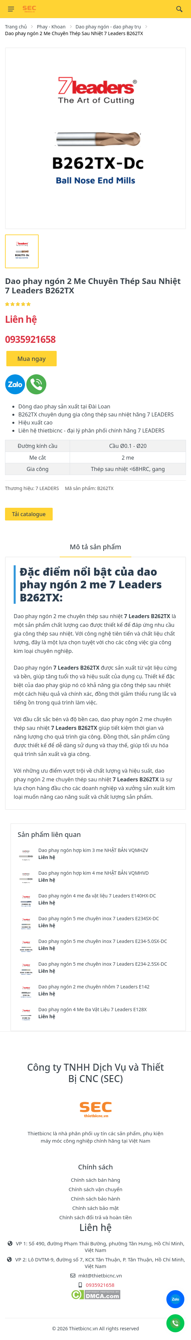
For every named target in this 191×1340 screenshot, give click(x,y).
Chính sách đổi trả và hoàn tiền (95, 1217)
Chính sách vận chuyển (95, 1189)
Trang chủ (16, 26)
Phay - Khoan (51, 26)
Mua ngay (31, 359)
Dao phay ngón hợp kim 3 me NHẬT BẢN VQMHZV (93, 850)
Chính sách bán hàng (95, 1179)
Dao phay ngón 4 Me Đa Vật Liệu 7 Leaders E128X (92, 1009)
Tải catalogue (29, 514)
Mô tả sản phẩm (95, 546)
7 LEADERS (47, 488)
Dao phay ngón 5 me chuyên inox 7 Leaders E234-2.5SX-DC (102, 964)
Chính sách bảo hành (95, 1198)
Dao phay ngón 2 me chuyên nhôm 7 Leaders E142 (93, 986)
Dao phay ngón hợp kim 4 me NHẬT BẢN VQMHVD (93, 873)
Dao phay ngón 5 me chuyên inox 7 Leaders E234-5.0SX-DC (102, 941)
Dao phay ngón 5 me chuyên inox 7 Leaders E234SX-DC (98, 918)
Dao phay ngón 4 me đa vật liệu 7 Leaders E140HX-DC (97, 895)
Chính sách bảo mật (95, 1208)
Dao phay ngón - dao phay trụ (108, 26)
